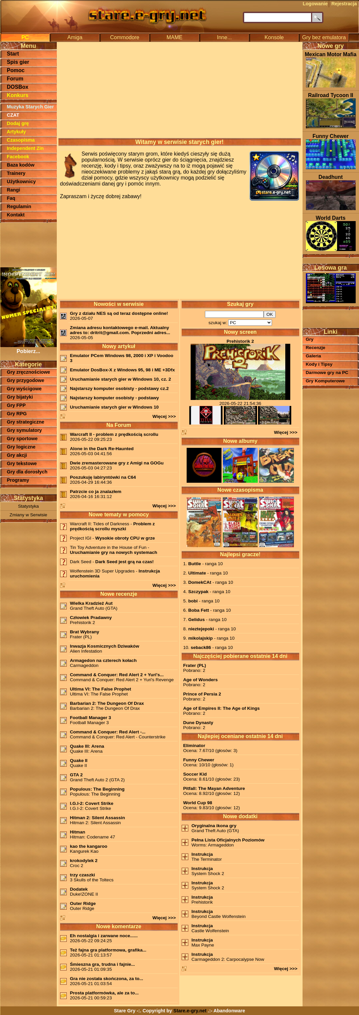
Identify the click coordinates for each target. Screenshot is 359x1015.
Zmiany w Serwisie (28, 514)
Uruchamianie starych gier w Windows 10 (114, 407)
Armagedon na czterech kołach (103, 660)
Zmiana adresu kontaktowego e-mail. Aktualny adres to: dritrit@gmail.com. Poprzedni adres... (120, 330)
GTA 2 (76, 774)
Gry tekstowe (22, 463)
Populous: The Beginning (97, 789)
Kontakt (16, 214)
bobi (193, 600)
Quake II (79, 760)
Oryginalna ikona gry (214, 825)
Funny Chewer (199, 759)
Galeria (313, 355)
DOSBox (18, 87)
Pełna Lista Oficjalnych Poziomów (228, 839)
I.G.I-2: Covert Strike (92, 803)
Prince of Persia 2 (202, 694)
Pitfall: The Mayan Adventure (214, 788)
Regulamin (19, 206)
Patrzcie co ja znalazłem (96, 491)
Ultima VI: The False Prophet (100, 689)
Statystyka (28, 506)
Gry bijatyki (20, 397)
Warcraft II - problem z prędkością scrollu (114, 434)
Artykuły (16, 131)
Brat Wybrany (84, 631)
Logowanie (315, 3)
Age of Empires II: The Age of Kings (221, 708)
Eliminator (194, 745)
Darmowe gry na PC (327, 372)
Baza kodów (21, 165)
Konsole (274, 37)
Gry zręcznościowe (28, 372)
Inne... (224, 37)
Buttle (194, 563)
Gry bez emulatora (324, 37)
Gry (310, 339)
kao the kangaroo (89, 846)
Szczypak (198, 591)
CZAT (13, 115)
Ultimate (197, 573)
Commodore (124, 37)
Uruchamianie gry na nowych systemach (113, 552)
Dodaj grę (18, 123)
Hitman (77, 831)
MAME (175, 37)
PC (25, 37)
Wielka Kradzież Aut (91, 603)
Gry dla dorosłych (27, 471)
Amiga (74, 37)
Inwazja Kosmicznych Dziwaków (104, 646)
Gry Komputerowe (325, 380)
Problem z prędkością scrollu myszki (112, 526)
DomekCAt (200, 582)
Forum (15, 78)
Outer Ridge (83, 903)
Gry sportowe (22, 438)
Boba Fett (198, 610)
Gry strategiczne (26, 422)
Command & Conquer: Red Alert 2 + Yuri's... (117, 674)
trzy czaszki (82, 874)
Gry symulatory (24, 430)
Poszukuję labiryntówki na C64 (103, 477)
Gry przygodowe (26, 380)
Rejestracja (344, 3)
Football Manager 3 (90, 717)
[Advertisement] (28, 244)
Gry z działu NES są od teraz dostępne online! (119, 313)
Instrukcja (202, 854)
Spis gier (18, 62)
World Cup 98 (197, 802)
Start (13, 54)
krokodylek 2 (84, 860)
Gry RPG (17, 413)
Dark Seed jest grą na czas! (124, 561)
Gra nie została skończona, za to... (106, 978)
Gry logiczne (21, 446)
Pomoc (16, 70)
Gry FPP (16, 405)
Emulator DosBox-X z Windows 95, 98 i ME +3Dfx (122, 369)
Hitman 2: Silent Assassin (97, 817)
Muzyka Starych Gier (30, 106)
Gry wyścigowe (24, 388)
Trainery (16, 173)
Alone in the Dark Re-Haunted (102, 448)
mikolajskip (200, 638)
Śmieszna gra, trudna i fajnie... (102, 964)
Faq (11, 198)
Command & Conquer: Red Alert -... (108, 731)
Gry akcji (17, 455)
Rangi (13, 189)
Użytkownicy (21, 181)
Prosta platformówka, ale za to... (104, 992)
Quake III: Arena (87, 746)
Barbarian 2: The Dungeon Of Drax (107, 703)
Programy (18, 480)
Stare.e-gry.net (190, 1010)
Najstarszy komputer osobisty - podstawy (114, 397)
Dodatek (79, 889)
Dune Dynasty (198, 722)
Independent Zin (25, 148)
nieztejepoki (201, 628)
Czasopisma (21, 140)
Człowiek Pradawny (91, 617)
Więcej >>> (164, 416)
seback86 (201, 647)
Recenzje (315, 347)
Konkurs (18, 95)
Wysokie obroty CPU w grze (125, 538)
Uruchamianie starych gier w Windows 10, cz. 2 (120, 379)
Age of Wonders (200, 679)
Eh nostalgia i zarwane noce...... (104, 935)
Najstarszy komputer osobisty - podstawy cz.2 (119, 388)
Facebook (18, 156)
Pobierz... (28, 348)
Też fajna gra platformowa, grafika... (108, 950)
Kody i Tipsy (319, 364)
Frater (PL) (194, 665)
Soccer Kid (195, 774)
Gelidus (196, 619)
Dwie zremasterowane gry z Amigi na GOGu (117, 462)
